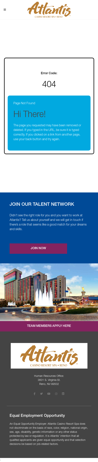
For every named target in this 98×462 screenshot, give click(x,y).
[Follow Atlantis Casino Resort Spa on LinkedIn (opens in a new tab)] (63, 394)
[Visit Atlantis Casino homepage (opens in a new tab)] (49, 9)
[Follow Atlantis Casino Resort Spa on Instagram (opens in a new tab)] (56, 394)
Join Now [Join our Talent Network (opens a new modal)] (38, 248)
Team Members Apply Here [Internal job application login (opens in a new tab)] (49, 326)
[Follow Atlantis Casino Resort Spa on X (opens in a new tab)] (41, 394)
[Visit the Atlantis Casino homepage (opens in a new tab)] (49, 356)
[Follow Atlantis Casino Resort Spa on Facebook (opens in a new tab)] (34, 394)
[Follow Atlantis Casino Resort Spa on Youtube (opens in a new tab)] (48, 394)
